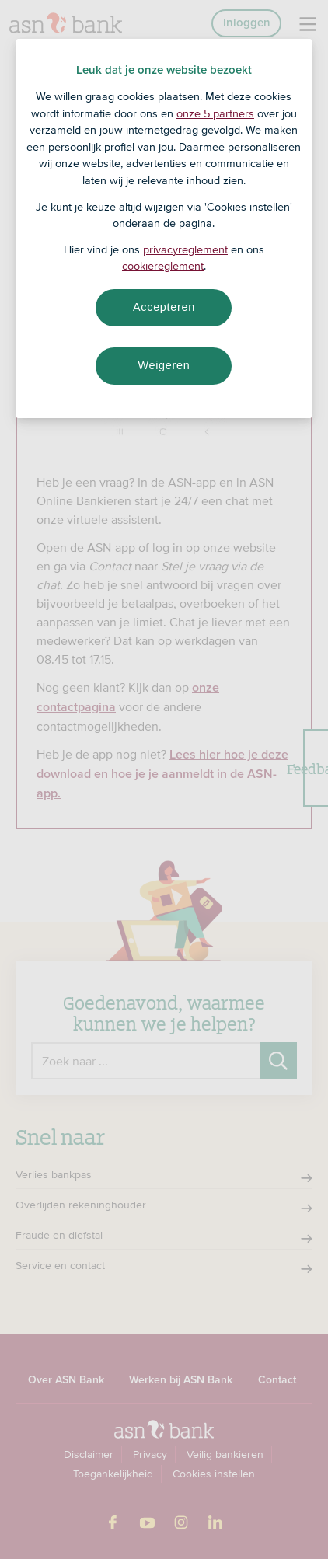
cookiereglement (163, 266)
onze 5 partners (215, 113)
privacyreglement (185, 249)
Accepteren (164, 307)
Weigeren (164, 365)
